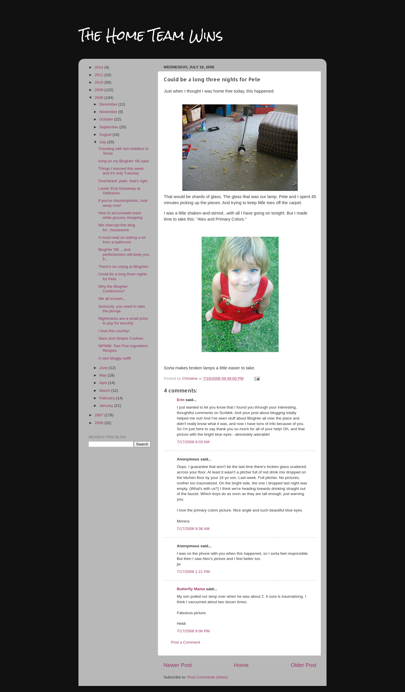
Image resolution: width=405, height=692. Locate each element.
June (104, 368)
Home (241, 665)
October (106, 119)
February (107, 398)
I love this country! (114, 331)
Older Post (303, 665)
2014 (99, 67)
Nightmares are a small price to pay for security (123, 320)
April (103, 383)
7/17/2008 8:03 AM (193, 442)
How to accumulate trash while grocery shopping (120, 215)
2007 (99, 415)
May (103, 375)
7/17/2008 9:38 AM (193, 528)
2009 (99, 90)
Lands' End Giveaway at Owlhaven (119, 190)
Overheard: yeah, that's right (122, 181)
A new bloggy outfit (114, 358)
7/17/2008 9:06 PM (193, 631)
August (105, 134)
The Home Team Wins (150, 35)
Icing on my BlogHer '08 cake (123, 161)
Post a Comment (185, 642)
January (106, 405)
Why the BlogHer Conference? (113, 288)
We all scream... (112, 298)
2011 (99, 75)
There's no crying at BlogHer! (123, 266)
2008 (99, 97)
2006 (99, 423)
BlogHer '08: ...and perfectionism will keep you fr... (123, 254)
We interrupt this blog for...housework (116, 227)
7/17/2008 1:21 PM (193, 571)
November (108, 112)
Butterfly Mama (191, 589)
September (109, 127)
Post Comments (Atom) (207, 677)
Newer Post (178, 665)
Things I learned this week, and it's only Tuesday (121, 170)
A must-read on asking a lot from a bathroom (122, 239)
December (108, 104)
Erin (180, 400)
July (103, 142)
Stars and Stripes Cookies (120, 338)
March (105, 390)
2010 (99, 82)
